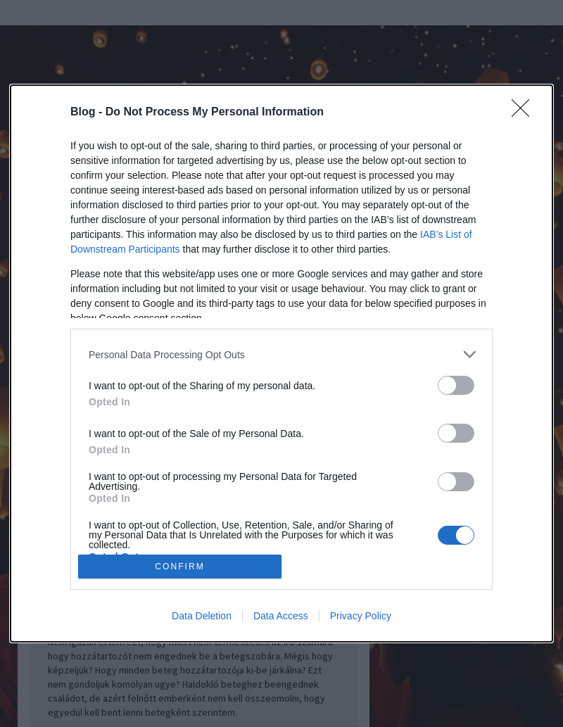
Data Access (280, 615)
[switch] (456, 385)
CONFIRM (179, 566)
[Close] (525, 112)
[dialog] (281, 363)
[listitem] (281, 354)
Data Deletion (202, 615)
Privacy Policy (360, 615)
